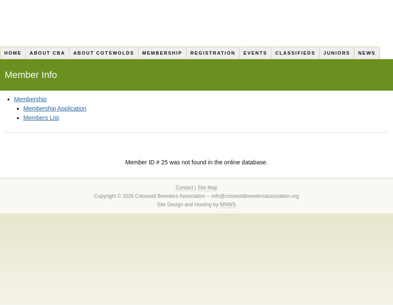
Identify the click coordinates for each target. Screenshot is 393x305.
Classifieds (295, 52)
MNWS (228, 205)
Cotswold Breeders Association (196, 23)
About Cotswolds (103, 52)
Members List (41, 117)
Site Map (207, 188)
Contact (184, 188)
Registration (212, 52)
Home (13, 52)
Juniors (336, 52)
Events (255, 52)
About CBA (47, 52)
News (367, 52)
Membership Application (54, 108)
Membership (162, 52)
